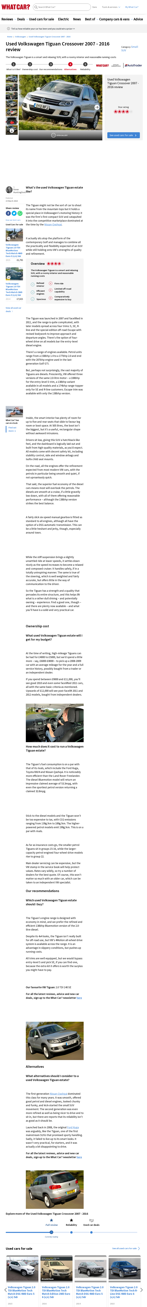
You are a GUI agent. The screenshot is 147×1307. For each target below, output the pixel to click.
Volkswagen (20, 36)
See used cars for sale (124, 135)
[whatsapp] (20, 213)
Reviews (8, 19)
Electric (65, 19)
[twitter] (14, 213)
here (79, 997)
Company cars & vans (116, 19)
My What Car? (131, 7)
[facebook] (8, 213)
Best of (91, 19)
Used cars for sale (43, 19)
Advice (140, 19)
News (78, 19)
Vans (94, 7)
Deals (22, 19)
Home (9, 36)
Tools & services (109, 7)
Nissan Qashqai (53, 224)
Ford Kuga (73, 1127)
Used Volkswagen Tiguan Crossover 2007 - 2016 (49, 36)
